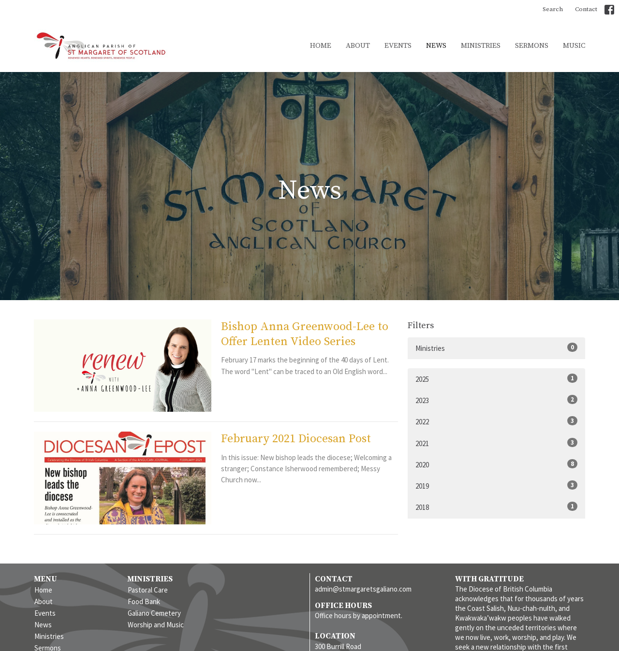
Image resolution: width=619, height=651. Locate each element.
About (358, 45)
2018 (496, 507)
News (436, 45)
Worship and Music (156, 624)
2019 (496, 485)
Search (553, 9)
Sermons (531, 45)
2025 (496, 379)
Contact (586, 9)
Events (398, 45)
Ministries (481, 45)
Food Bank (144, 601)
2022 (496, 421)
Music (574, 45)
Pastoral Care (148, 589)
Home (320, 45)
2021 (496, 443)
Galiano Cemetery (154, 613)
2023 (496, 400)
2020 (496, 464)
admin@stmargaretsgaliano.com (363, 588)
